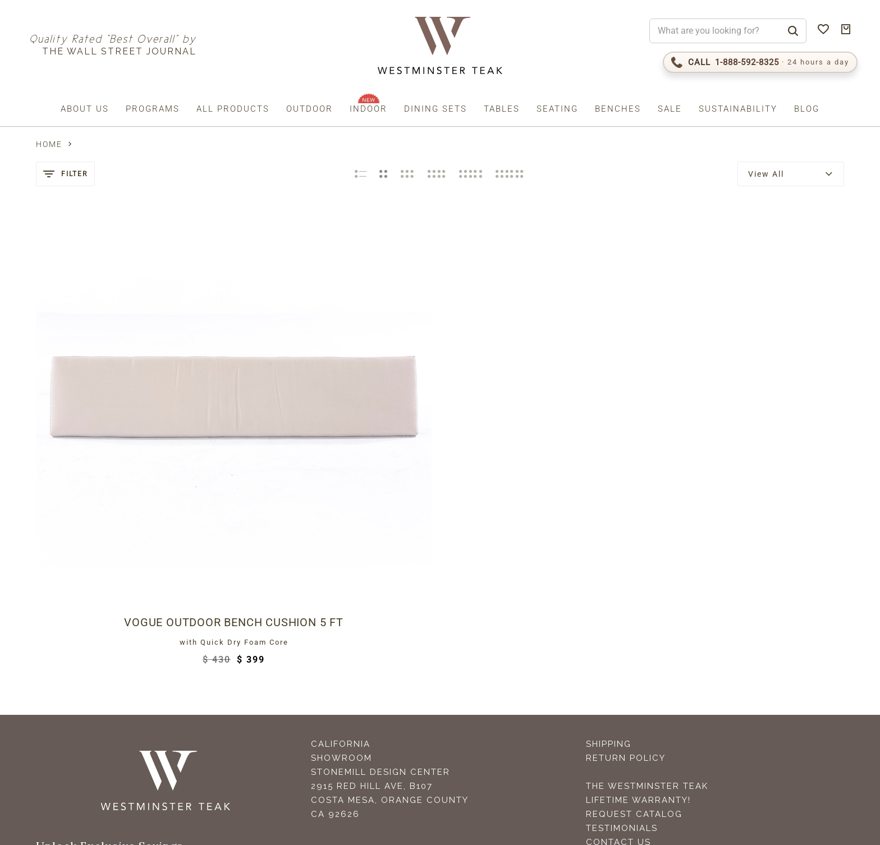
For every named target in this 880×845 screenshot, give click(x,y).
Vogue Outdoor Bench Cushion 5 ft (131, 415)
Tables (502, 109)
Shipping (608, 537)
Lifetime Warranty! (638, 594)
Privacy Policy (224, 747)
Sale (670, 109)
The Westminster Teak (647, 580)
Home (49, 144)
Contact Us (618, 636)
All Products (232, 109)
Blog (806, 109)
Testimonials (622, 622)
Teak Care (613, 650)
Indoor (368, 109)
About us (85, 109)
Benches (618, 109)
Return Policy (626, 552)
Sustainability (738, 109)
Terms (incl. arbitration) (150, 747)
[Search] (793, 31)
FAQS (599, 664)
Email (56, 669)
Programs (153, 109)
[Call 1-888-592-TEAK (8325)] (760, 62)
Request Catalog (634, 608)
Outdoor (309, 109)
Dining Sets (435, 109)
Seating (557, 109)
